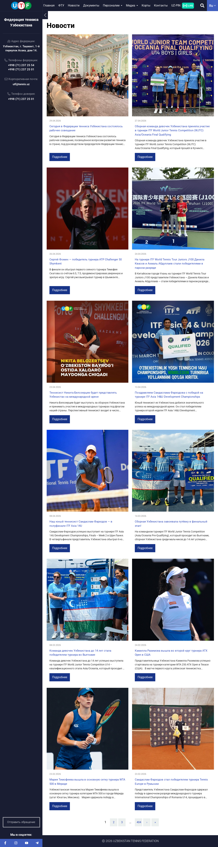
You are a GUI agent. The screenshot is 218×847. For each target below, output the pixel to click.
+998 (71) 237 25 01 (21, 69)
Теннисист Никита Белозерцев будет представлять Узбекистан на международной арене (83, 395)
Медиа (130, 5)
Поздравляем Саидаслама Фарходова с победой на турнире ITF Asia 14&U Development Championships (169, 395)
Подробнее (59, 157)
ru (212, 5)
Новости (73, 5)
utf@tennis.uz (21, 84)
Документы (91, 5)
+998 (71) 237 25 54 (21, 65)
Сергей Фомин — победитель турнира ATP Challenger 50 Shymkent (85, 261)
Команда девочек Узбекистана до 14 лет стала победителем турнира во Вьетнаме (80, 653)
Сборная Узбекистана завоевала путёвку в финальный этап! (171, 523)
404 (139, 822)
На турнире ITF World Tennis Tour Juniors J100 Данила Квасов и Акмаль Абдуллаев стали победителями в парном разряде (169, 263)
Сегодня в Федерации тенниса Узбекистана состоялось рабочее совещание (86, 128)
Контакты (161, 5)
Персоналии (111, 5)
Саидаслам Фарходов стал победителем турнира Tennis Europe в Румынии (171, 781)
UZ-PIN (175, 5)
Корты (146, 5)
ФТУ (61, 5)
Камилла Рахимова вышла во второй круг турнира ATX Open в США (171, 653)
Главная (49, 5)
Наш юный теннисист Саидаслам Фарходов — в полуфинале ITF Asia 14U (80, 523)
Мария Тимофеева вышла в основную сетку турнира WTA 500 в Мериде (87, 781)
